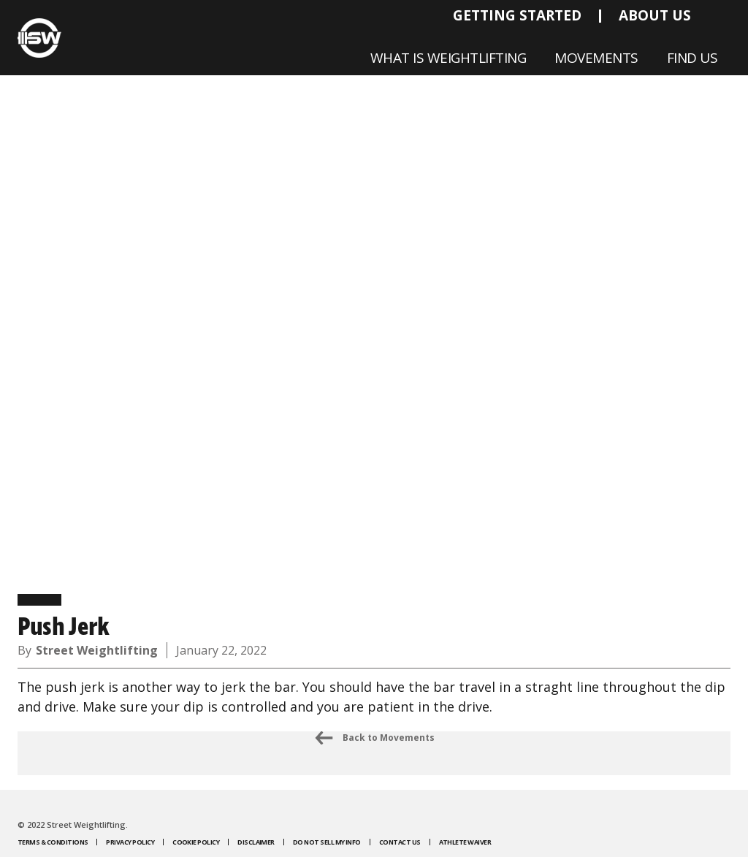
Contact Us (400, 842)
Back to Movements (374, 737)
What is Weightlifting (448, 57)
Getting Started (517, 15)
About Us (655, 15)
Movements (596, 57)
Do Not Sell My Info (327, 842)
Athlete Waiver (465, 842)
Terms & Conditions (53, 842)
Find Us (692, 57)
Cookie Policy (195, 842)
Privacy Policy (130, 842)
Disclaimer (256, 842)
